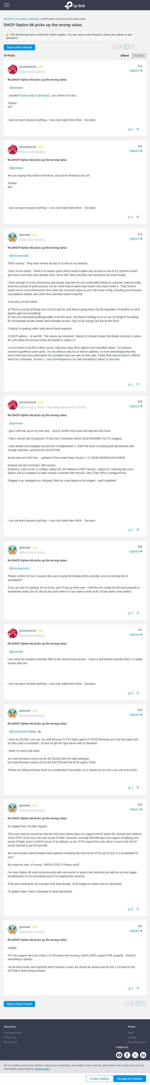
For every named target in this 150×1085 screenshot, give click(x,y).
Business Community (15, 19)
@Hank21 (44, 96)
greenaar (24, 235)
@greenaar (16, 88)
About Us (10, 1026)
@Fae (25, 96)
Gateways (34, 19)
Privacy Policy (11, 1042)
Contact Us (10, 1037)
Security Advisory (137, 1042)
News (131, 1032)
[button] (136, 71)
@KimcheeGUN (19, 256)
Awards (132, 1037)
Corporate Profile (12, 1032)
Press (131, 1026)
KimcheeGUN (27, 67)
